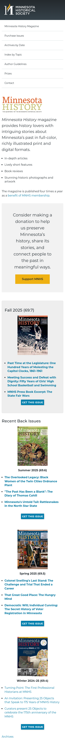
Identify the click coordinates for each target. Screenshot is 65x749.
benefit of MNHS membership (28, 195)
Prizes (8, 73)
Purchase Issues (14, 35)
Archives (8, 736)
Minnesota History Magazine (22, 26)
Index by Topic (13, 54)
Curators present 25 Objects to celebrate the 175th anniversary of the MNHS (30, 712)
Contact (9, 83)
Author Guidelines (16, 64)
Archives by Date (15, 45)
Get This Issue (32, 402)
